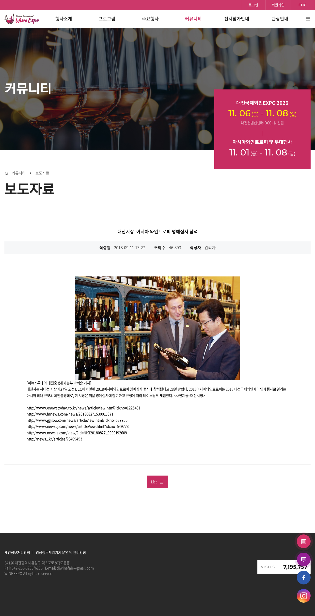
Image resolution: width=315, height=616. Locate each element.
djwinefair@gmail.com (75, 568)
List (157, 481)
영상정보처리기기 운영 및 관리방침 (61, 552)
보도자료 (42, 173)
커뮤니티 (19, 173)
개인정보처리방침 (17, 552)
